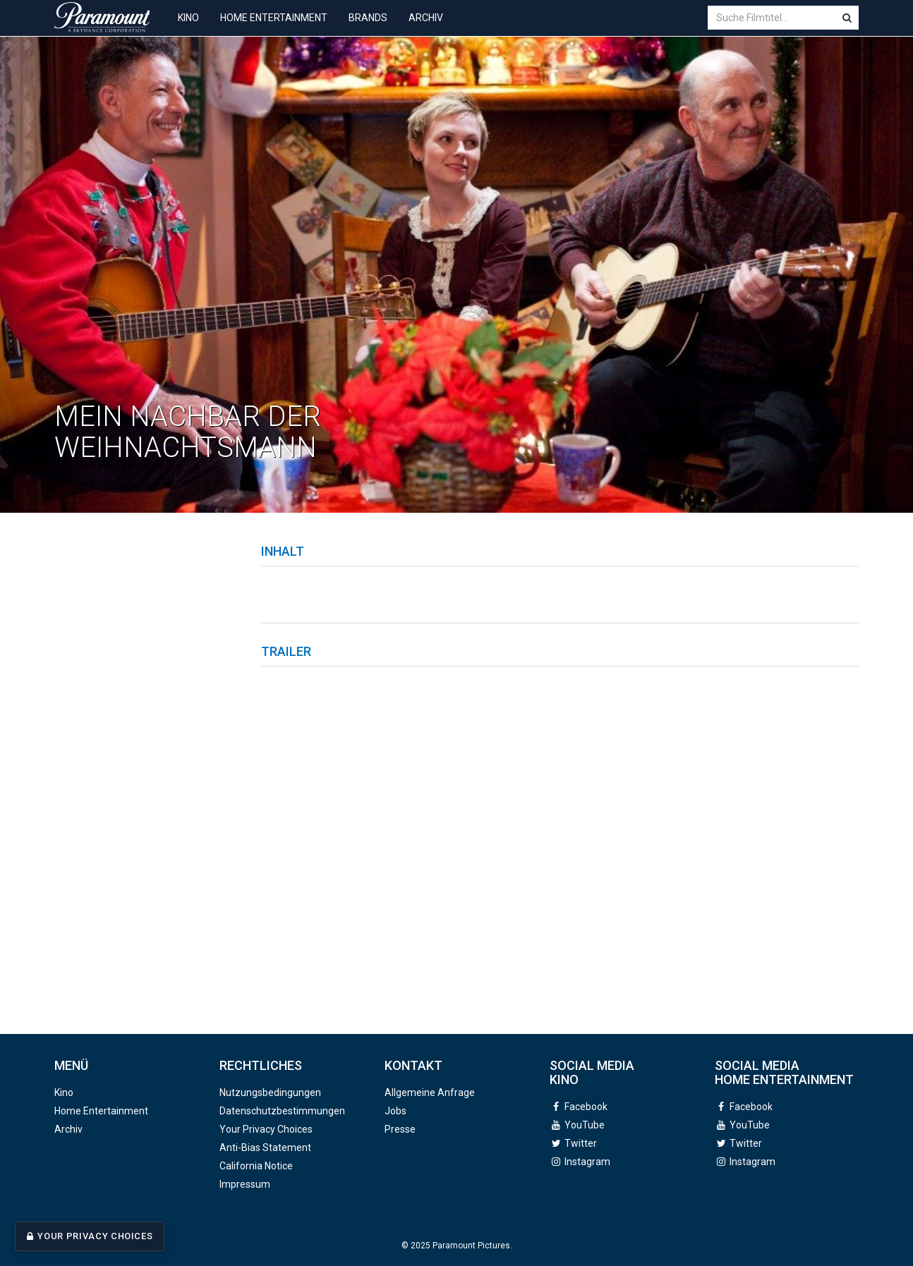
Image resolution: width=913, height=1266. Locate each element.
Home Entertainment (273, 28)
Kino (188, 28)
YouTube (584, 1125)
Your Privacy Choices (94, 1236)
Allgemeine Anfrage (430, 1092)
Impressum (244, 1184)
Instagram (587, 1161)
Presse (400, 1129)
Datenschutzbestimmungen (282, 1110)
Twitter (580, 1143)
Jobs (395, 1110)
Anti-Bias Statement (265, 1147)
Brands (368, 28)
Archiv (426, 28)
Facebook (585, 1106)
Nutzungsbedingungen (270, 1092)
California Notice (256, 1165)
